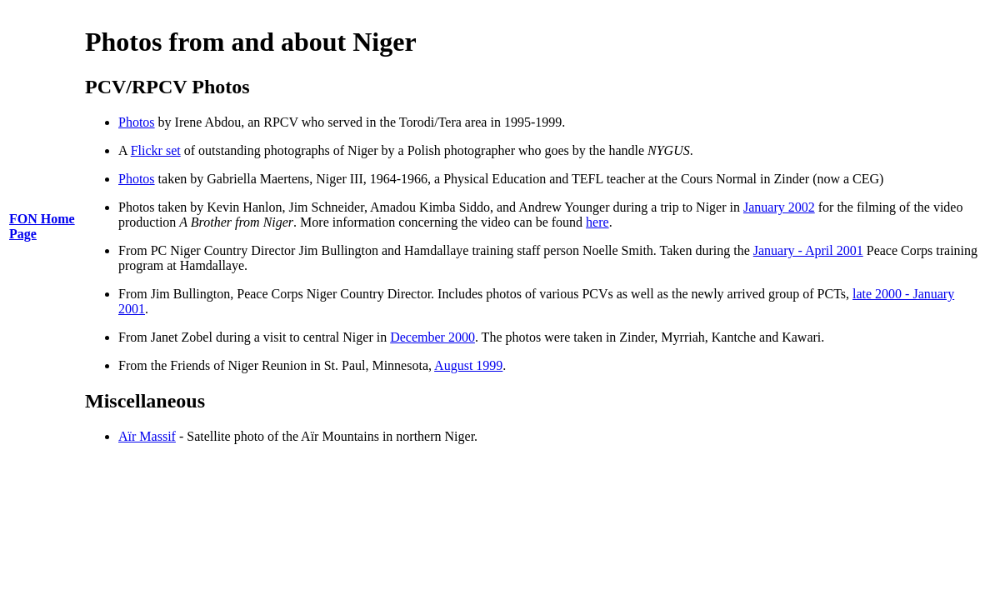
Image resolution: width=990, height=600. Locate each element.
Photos (136, 122)
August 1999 (468, 365)
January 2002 (779, 207)
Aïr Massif (147, 436)
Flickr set (156, 150)
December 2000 (432, 337)
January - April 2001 (808, 250)
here (597, 222)
